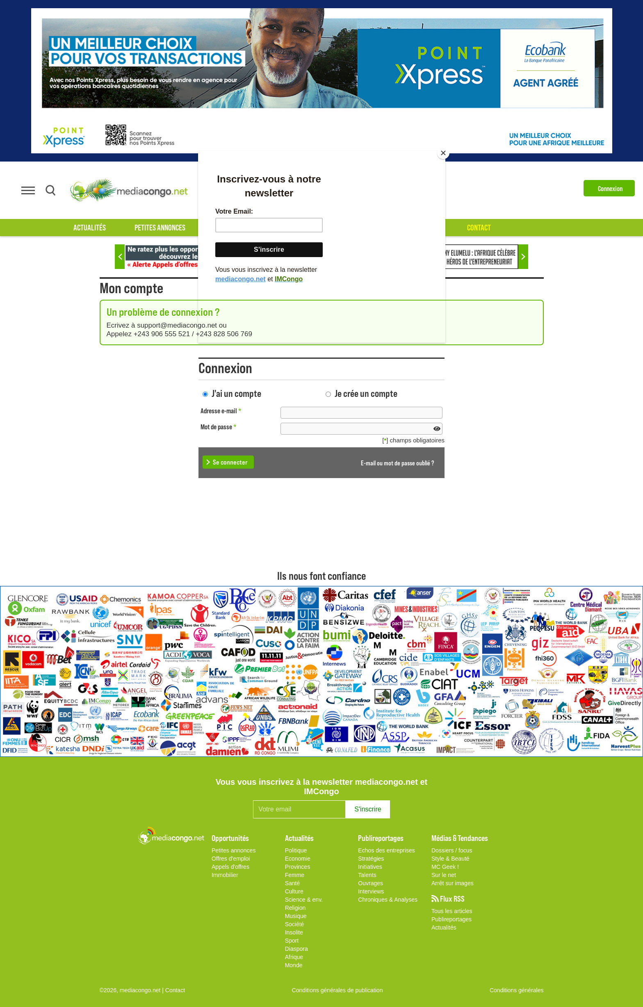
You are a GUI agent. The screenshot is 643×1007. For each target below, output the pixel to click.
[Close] (443, 153)
